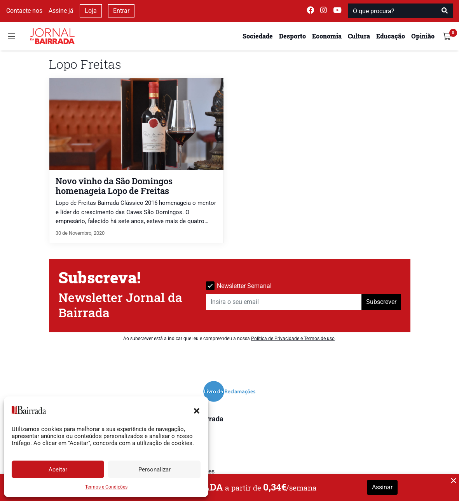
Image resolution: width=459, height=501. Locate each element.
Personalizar (154, 469)
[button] (197, 410)
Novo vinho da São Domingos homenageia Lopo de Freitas (114, 185)
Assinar (382, 487)
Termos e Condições (106, 487)
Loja (91, 10)
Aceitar (58, 469)
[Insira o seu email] (284, 302)
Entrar (121, 10)
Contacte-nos (24, 10)
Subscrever (381, 301)
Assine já (61, 10)
